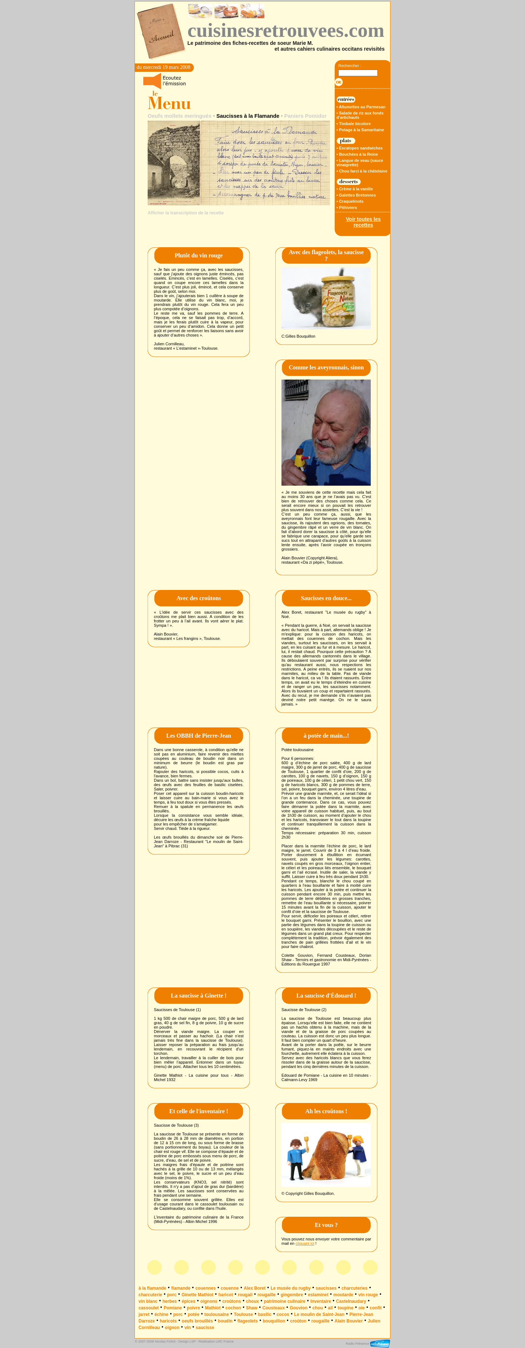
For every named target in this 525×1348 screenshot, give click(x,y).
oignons (209, 1301)
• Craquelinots (350, 201)
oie (361, 1307)
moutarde (343, 1294)
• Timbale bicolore (354, 123)
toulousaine (217, 1314)
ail (330, 1307)
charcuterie (150, 1294)
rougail (245, 1294)
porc (171, 1294)
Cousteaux (273, 1307)
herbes (170, 1301)
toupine (345, 1307)
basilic (265, 1314)
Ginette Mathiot (197, 1294)
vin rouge (368, 1294)
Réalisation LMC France (216, 1341)
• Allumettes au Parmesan (361, 107)
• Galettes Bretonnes (356, 195)
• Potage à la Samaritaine (360, 130)
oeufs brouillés (197, 1321)
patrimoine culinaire (285, 1301)
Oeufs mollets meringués (179, 116)
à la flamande (152, 1288)
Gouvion (299, 1307)
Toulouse (243, 1314)
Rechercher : (349, 65)
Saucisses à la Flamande (247, 116)
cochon (233, 1307)
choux (252, 1301)
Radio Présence (368, 1343)
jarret (144, 1314)
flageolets (247, 1321)
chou (317, 1307)
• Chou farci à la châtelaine (362, 171)
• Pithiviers (347, 207)
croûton (298, 1321)
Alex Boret (255, 1288)
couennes (205, 1288)
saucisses (326, 1288)
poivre (193, 1307)
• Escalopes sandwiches (360, 148)
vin (187, 1327)
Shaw (251, 1307)
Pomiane (173, 1307)
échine (161, 1314)
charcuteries (355, 1288)
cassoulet (149, 1307)
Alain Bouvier (349, 1321)
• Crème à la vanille (355, 189)
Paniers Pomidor (305, 116)
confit (376, 1307)
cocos (283, 1314)
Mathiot (213, 1307)
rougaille (266, 1294)
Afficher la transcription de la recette (186, 212)
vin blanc (148, 1301)
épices (188, 1301)
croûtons (231, 1301)
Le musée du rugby (291, 1288)
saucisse (205, 1327)
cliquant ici (305, 1243)
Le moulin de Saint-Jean (319, 1314)
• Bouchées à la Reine (357, 154)
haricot (225, 1294)
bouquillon (274, 1321)
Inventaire (320, 1301)
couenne (230, 1288)
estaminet (318, 1294)
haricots (168, 1321)
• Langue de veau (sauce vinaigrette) (360, 162)
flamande (181, 1288)
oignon (172, 1327)
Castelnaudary (351, 1301)
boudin (225, 1321)
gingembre (292, 1294)
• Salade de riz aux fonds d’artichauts (360, 115)
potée (193, 1314)
